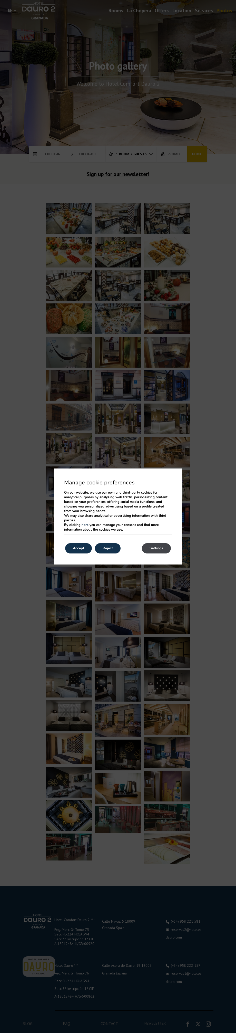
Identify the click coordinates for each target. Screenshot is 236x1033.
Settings (156, 548)
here (85, 525)
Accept (78, 548)
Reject (108, 548)
